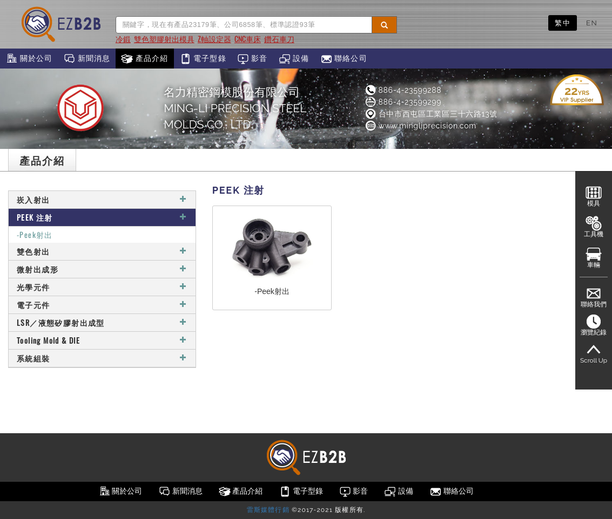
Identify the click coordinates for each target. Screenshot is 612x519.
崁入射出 (102, 199)
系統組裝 (102, 358)
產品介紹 (144, 59)
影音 (252, 59)
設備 (294, 59)
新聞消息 (86, 59)
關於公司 (28, 59)
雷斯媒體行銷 (268, 510)
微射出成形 (102, 269)
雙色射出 (102, 251)
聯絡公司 (343, 59)
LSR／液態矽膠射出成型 (102, 322)
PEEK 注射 (102, 217)
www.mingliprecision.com (420, 125)
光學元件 (102, 286)
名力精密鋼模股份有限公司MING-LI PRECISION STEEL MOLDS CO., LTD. (235, 108)
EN (591, 22)
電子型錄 (202, 59)
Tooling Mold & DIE (102, 340)
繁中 (562, 22)
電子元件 (102, 304)
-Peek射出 (35, 234)
